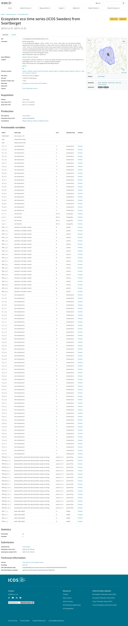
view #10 (72, 71)
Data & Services (11, 14)
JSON (99, 83)
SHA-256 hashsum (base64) (9, 570)
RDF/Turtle (111, 83)
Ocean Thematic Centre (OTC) (102, 601)
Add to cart (114, 19)
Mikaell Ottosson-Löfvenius (30, 121)
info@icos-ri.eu (13, 594)
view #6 (51, 71)
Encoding (4, 565)
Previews (4, 536)
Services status (68, 601)
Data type (4, 83)
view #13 (28, 73)
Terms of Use (12, 621)
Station (3, 99)
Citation (3, 59)
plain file (25, 565)
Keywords (91, 87)
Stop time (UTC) (6, 105)
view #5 (45, 71)
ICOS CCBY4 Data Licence (29, 88)
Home (3, 14)
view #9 (66, 71)
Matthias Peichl (43, 121)
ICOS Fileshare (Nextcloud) (72, 605)
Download (123, 19)
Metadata (5, 35)
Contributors (5, 121)
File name (4, 75)
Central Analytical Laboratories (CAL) (104, 605)
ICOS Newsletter (68, 609)
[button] (26, 8)
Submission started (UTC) (9, 552)
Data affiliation (5, 57)
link (47, 39)
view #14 (34, 73)
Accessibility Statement (56, 621)
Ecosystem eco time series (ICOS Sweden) (34, 83)
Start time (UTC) (6, 102)
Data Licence (67, 598)
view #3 (35, 71)
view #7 (56, 71)
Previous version (6, 71)
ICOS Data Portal (23, 14)
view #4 (40, 71)
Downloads (4, 534)
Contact (65, 594)
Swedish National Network (30, 57)
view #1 (24, 71)
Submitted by (5, 547)
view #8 (61, 71)
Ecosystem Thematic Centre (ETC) (103, 598)
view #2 (30, 71)
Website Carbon (26, 602)
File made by (5, 116)
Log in (98, 3)
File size (3, 78)
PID (2, 39)
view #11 (78, 71)
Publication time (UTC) (8, 549)
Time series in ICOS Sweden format (32, 562)
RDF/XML (105, 83)
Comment (4, 41)
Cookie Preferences (39, 621)
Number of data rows (7, 81)
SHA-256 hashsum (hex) (8, 567)
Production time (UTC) (8, 118)
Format (3, 562)
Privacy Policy (24, 621)
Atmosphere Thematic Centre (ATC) (104, 594)
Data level (4, 86)
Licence (3, 88)
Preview (13, 35)
